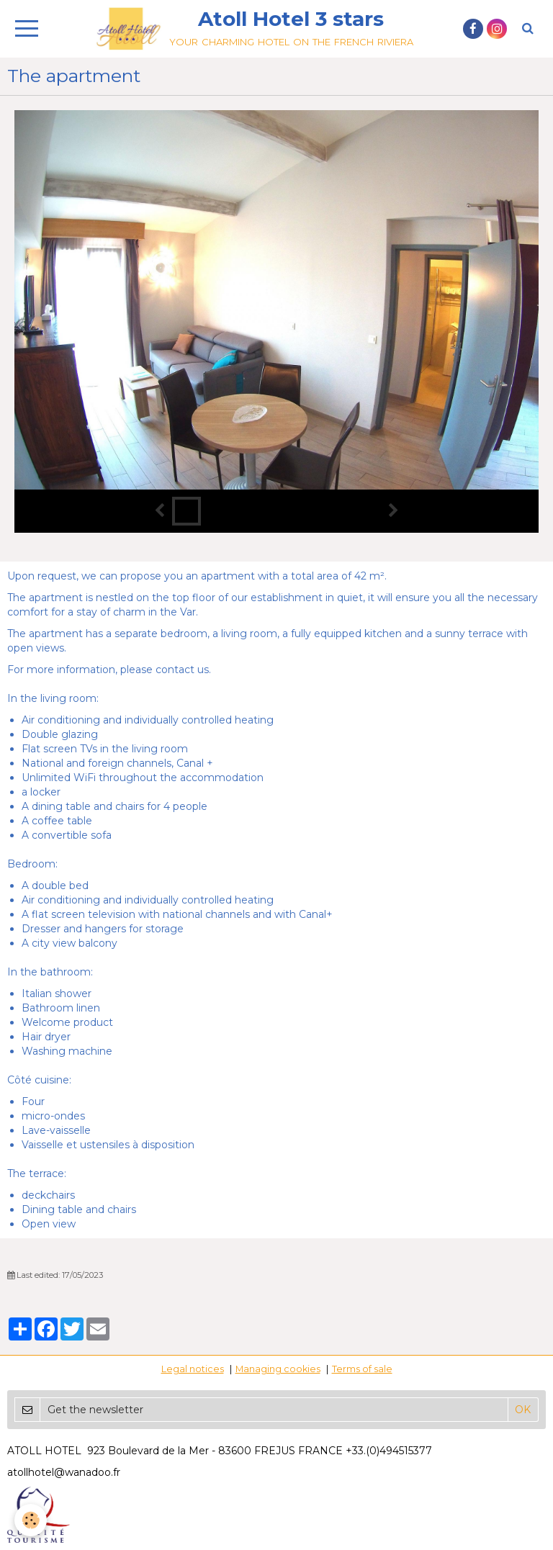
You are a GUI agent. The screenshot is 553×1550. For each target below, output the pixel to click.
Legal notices (192, 1369)
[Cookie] (30, 1520)
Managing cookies (277, 1369)
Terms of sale (362, 1369)
